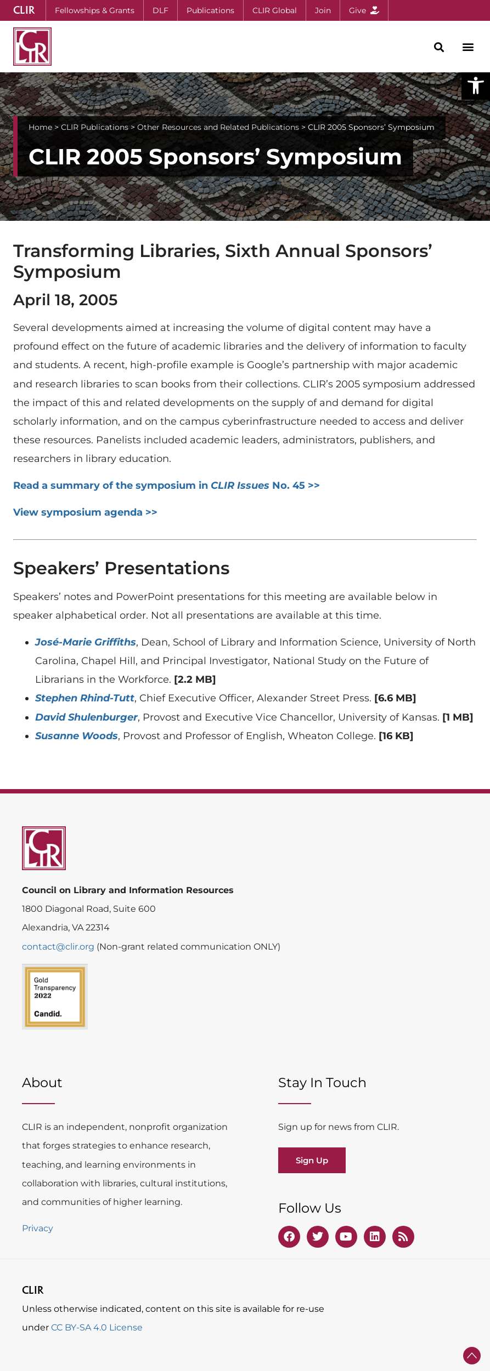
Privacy (37, 1228)
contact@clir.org (59, 946)
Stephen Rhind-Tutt (84, 698)
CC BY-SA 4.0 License (97, 1327)
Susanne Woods (76, 736)
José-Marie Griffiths (85, 642)
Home (40, 127)
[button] (475, 85)
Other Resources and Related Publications (218, 127)
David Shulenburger (86, 717)
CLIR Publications (94, 127)
